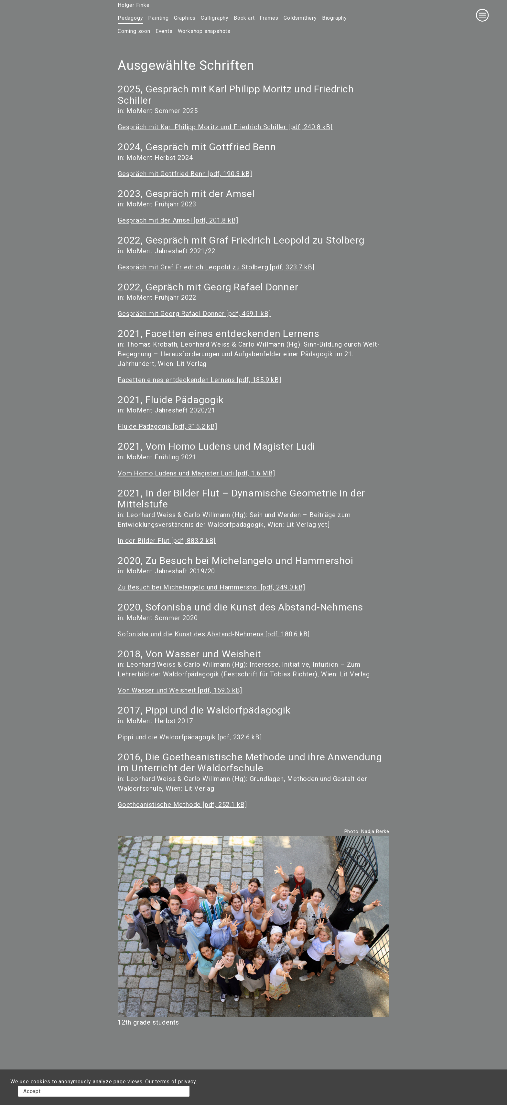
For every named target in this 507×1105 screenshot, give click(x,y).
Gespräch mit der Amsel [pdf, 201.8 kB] (178, 220)
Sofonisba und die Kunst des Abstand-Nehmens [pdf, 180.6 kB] (214, 634)
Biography (334, 18)
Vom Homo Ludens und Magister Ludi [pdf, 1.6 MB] (196, 473)
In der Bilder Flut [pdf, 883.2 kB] (167, 541)
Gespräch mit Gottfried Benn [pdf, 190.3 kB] (185, 174)
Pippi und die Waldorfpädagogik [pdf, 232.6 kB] (190, 737)
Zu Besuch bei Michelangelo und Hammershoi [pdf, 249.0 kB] (211, 587)
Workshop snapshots (204, 31)
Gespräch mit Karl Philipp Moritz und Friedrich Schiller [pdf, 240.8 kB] (225, 127)
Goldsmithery (300, 18)
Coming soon (134, 31)
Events (164, 31)
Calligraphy (215, 18)
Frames (269, 18)
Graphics (185, 18)
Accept (32, 1091)
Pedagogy (130, 18)
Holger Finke (134, 5)
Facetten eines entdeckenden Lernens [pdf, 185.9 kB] (199, 380)
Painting (158, 18)
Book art (244, 18)
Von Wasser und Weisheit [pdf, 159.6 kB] (180, 690)
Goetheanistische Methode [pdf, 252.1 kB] (182, 804)
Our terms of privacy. (171, 1082)
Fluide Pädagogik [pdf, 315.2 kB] (167, 426)
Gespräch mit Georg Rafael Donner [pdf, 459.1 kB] (194, 314)
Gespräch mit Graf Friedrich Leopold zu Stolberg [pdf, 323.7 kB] (216, 267)
